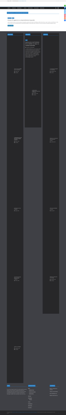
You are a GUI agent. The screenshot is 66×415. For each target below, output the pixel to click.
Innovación (30, 407)
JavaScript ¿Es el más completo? (17, 209)
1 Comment (52, 72)
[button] (10, 8)
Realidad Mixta (31, 393)
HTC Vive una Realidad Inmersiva (53, 209)
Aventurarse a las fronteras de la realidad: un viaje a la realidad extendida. (32, 43)
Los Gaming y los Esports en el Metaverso (54, 69)
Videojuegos (30, 398)
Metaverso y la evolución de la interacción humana (54, 139)
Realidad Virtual (31, 390)
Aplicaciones (30, 405)
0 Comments (16, 72)
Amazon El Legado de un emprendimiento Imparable (21, 20)
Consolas (30, 399)
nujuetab (33, 47)
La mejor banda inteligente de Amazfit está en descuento (36, 91)
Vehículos (29, 396)
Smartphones (30, 403)
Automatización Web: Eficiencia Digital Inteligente (17, 277)
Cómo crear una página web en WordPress (18, 69)
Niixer (29, 388)
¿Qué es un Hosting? (17, 346)
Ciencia (29, 401)
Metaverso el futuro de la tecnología (53, 277)
